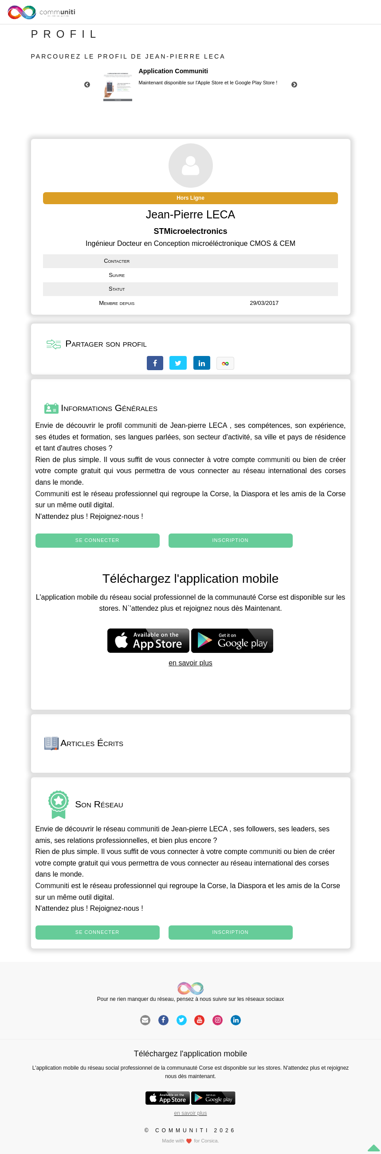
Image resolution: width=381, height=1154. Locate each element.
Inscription (230, 540)
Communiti (52, 494)
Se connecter (97, 540)
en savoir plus (190, 663)
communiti (141, 425)
